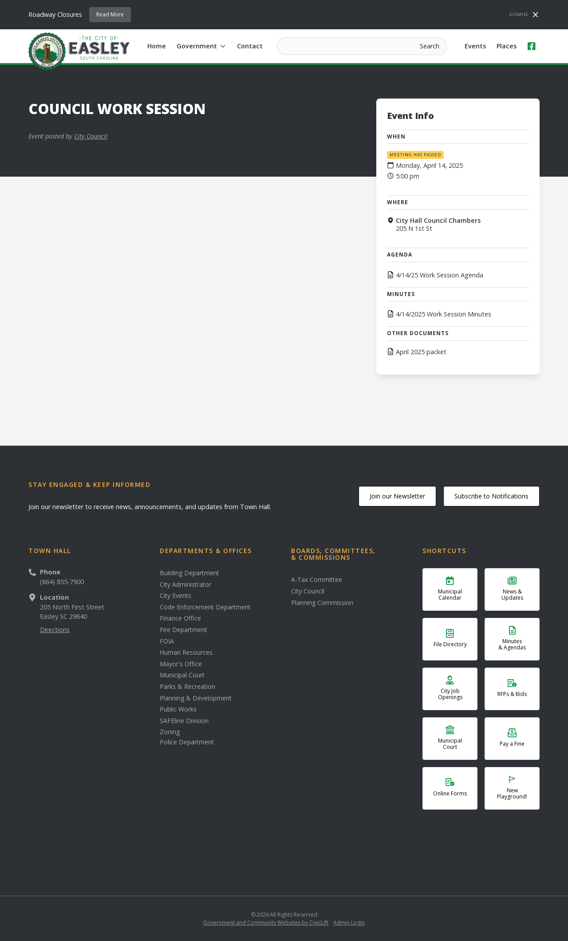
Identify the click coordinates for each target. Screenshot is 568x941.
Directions (55, 629)
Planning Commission (322, 602)
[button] (201, 46)
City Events (175, 595)
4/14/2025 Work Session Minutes (443, 314)
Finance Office (180, 618)
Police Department (187, 742)
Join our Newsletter (397, 496)
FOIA (167, 641)
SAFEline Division (184, 720)
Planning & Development (196, 698)
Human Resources (186, 652)
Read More (110, 14)
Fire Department (183, 629)
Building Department (189, 573)
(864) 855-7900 (62, 581)
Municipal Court (182, 675)
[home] (79, 50)
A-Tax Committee (316, 579)
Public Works (178, 709)
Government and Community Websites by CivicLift (265, 922)
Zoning (170, 731)
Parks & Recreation (187, 686)
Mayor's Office (181, 664)
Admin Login (349, 922)
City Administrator (185, 584)
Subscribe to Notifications (491, 496)
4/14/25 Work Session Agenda (439, 275)
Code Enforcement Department (205, 607)
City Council (90, 136)
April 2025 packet (421, 352)
